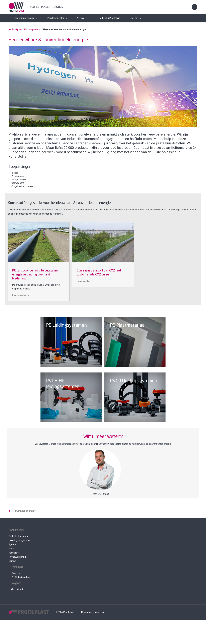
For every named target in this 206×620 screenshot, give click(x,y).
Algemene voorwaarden (92, 612)
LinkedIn (17, 589)
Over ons (134, 18)
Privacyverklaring (17, 557)
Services (81, 18)
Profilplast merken (20, 577)
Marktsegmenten (55, 18)
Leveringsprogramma (24, 18)
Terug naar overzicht (24, 511)
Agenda (12, 544)
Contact (12, 561)
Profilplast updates (18, 536)
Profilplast (15, 29)
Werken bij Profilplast (109, 18)
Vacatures (14, 552)
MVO (11, 548)
